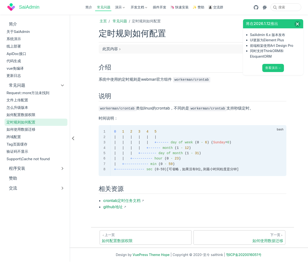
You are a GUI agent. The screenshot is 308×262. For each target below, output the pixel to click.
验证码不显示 (17, 151)
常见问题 (103, 7)
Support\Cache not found (28, 159)
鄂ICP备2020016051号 (244, 255)
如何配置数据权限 (20, 114)
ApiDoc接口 (16, 53)
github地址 (113, 206)
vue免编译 (15, 68)
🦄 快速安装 (179, 7)
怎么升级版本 (17, 107)
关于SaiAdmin (18, 31)
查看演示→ (273, 68)
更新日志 (13, 75)
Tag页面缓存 (16, 144)
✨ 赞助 (198, 7)
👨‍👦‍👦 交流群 (215, 7)
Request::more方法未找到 (27, 93)
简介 (88, 7)
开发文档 (138, 8)
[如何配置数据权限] (146, 237)
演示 (119, 8)
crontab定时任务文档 (122, 200)
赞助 (10, 178)
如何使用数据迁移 (20, 129)
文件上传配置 (17, 100)
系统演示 (13, 39)
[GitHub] (256, 7)
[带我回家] (23, 7)
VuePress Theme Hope (151, 255)
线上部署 (13, 46)
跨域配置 (13, 136)
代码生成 (13, 61)
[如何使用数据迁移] (239, 237)
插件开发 (159, 7)
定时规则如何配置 (20, 122)
